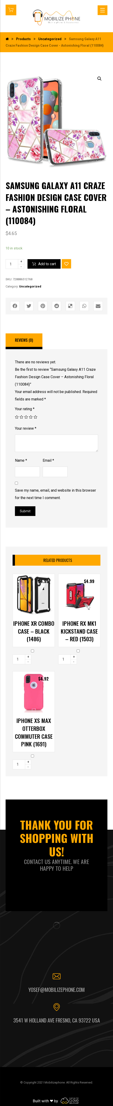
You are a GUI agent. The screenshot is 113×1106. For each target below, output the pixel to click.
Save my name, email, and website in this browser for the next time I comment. (55, 494)
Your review (25, 428)
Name (21, 460)
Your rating (24, 409)
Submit (25, 511)
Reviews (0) (24, 340)
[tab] (24, 341)
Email (48, 460)
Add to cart (47, 264)
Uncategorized (30, 286)
